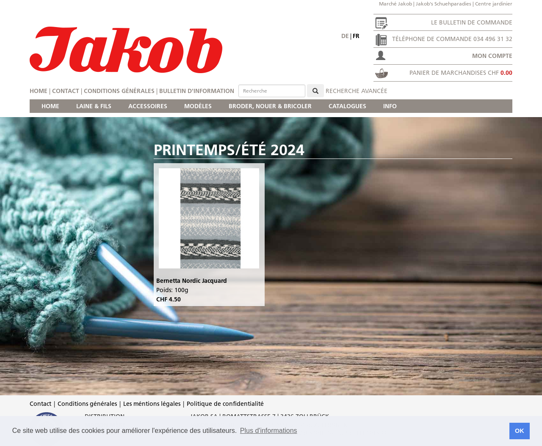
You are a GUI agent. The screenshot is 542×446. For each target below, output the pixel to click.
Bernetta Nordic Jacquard (191, 281)
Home (38, 91)
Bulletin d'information (196, 91)
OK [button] (519, 430)
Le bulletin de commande (471, 22)
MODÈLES (198, 106)
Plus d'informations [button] (268, 430)
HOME (50, 106)
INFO (390, 106)
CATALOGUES (347, 106)
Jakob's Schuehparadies (443, 3)
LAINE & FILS (93, 106)
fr (356, 36)
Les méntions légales (151, 404)
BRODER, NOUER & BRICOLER (270, 106)
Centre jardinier (493, 3)
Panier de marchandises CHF (460, 73)
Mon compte (492, 56)
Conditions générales (119, 91)
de (345, 36)
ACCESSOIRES (147, 106)
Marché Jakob (395, 3)
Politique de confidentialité (225, 404)
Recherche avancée (356, 91)
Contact (65, 91)
